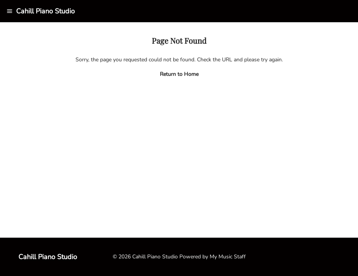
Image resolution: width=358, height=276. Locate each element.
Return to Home (179, 74)
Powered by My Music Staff (212, 256)
